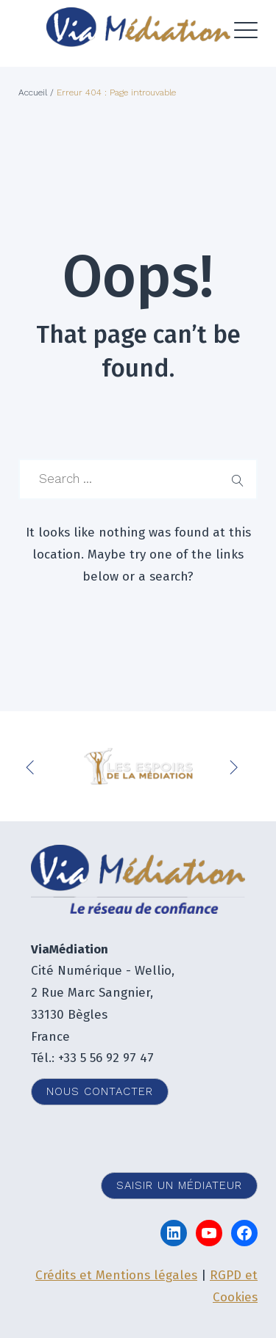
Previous (33, 766)
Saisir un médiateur (179, 1185)
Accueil (32, 92)
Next (235, 766)
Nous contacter (99, 1091)
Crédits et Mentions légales (116, 1275)
